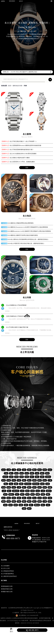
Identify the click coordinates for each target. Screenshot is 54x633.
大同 (22, 491)
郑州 (44, 469)
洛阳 (44, 498)
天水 (48, 505)
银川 (9, 491)
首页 (9, 85)
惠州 (26, 505)
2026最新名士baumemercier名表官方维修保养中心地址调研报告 (28, 227)
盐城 (24, 508)
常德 (19, 501)
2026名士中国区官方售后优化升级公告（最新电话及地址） (26, 243)
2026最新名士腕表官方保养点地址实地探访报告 (23, 235)
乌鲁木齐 (16, 491)
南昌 (26, 477)
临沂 (3, 498)
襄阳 (39, 501)
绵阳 (21, 484)
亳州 (13, 498)
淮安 (42, 494)
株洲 (24, 501)
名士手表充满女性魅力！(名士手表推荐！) (23, 141)
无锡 (47, 484)
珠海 (8, 487)
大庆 (42, 491)
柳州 (15, 505)
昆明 (21, 477)
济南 (16, 477)
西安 (31, 473)
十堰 (44, 501)
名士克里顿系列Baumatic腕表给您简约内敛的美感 (25, 145)
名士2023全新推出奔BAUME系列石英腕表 (23, 153)
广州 (13, 469)
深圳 (19, 469)
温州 (19, 498)
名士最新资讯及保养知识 (9, 576)
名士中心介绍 (5, 568)
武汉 (26, 473)
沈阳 (42, 477)
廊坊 (39, 480)
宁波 (6, 473)
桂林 (20, 505)
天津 (24, 469)
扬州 (32, 494)
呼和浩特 (36, 484)
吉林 (42, 484)
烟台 (8, 498)
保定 (24, 480)
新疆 (49, 487)
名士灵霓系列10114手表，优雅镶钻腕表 (22, 162)
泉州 (10, 505)
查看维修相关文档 (6, 586)
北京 (3, 469)
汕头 (13, 487)
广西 (49, 480)
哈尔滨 (5, 477)
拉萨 (39, 487)
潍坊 (48, 494)
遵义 (42, 505)
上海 (8, 469)
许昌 (49, 498)
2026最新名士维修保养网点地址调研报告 (21, 223)
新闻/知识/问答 (17, 85)
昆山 (44, 480)
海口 (24, 487)
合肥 (11, 477)
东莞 (16, 473)
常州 (27, 494)
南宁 (31, 477)
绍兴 (29, 498)
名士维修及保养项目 (7, 571)
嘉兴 (24, 498)
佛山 (5, 484)
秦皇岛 (49, 491)
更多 (27, 167)
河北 (13, 480)
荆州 (49, 501)
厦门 (11, 473)
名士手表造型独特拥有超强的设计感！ (22, 149)
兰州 (4, 491)
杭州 (21, 473)
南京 (39, 469)
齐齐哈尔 (28, 484)
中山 (11, 484)
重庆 (34, 469)
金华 (39, 498)
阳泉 (27, 491)
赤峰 (32, 491)
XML (40, 612)
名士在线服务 (5, 565)
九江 (17, 494)
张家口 (11, 494)
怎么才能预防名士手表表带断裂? (15, 305)
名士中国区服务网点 (7, 573)
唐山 (29, 480)
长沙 (49, 469)
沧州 (5, 494)
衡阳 (13, 501)
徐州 (22, 494)
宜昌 (5, 505)
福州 (42, 473)
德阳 (16, 484)
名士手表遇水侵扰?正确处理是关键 (16, 327)
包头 (37, 491)
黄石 (34, 501)
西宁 (31, 505)
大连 (37, 473)
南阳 (3, 501)
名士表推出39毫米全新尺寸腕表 (20, 157)
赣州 (29, 487)
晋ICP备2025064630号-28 (29, 612)
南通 (37, 494)
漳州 (34, 487)
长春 (8, 480)
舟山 (34, 498)
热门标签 (4, 580)
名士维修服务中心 (47, 608)
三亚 (19, 487)
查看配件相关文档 (6, 591)
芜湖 (3, 487)
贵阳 (47, 473)
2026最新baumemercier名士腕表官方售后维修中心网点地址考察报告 (29, 231)
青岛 (37, 477)
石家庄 (48, 477)
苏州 (3, 480)
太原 (19, 480)
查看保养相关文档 (6, 589)
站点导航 (4, 560)
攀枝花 (37, 505)
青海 (44, 487)
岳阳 (8, 501)
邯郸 (34, 480)
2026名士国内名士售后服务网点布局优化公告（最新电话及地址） (28, 239)
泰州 (29, 508)
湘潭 (29, 501)
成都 (29, 469)
